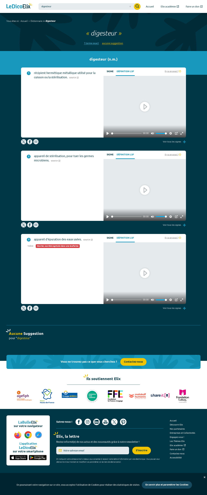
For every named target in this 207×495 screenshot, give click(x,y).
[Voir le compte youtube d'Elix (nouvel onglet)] (105, 422)
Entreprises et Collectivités (182, 433)
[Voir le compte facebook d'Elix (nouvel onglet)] (79, 422)
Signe (110, 71)
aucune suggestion (112, 43)
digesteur (50, 21)
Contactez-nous (133, 362)
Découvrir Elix (176, 424)
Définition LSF (125, 71)
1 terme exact (91, 43)
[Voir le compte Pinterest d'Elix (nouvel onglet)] (123, 422)
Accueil (24, 21)
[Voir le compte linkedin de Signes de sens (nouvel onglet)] (96, 422)
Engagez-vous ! (177, 437)
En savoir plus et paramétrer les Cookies (166, 484)
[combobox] (89, 6)
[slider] (126, 133)
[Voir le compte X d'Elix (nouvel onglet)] (114, 422)
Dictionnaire (37, 21)
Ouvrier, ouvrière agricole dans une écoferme (57, 246)
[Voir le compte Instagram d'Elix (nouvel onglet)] (87, 422)
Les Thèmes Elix (177, 441)
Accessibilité (176, 457)
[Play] (107, 133)
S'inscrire (141, 450)
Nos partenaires (177, 429)
